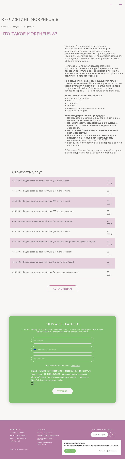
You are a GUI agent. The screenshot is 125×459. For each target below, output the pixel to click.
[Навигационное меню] (120, 4)
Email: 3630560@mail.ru (18, 435)
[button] (111, 4)
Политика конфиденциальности (48, 435)
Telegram (75, 365)
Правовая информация (44, 433)
